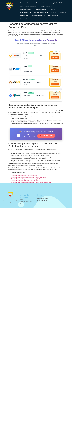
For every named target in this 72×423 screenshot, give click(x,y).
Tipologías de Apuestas (27, 19)
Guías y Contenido (25, 12)
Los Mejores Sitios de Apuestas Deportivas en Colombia (35, 3)
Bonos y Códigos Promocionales (29, 6)
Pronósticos (62, 12)
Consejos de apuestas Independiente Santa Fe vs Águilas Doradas (27, 179)
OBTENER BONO (55, 57)
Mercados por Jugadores (41, 12)
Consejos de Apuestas (26, 9)
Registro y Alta (24, 15)
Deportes (54, 9)
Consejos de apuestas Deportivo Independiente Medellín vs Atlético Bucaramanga (31, 182)
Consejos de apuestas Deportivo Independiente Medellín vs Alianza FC (28, 177)
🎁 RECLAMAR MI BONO (46, 136)
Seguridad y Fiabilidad (38, 15)
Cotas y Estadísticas (42, 9)
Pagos (53, 12)
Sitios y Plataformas (53, 15)
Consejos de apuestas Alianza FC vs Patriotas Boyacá (24, 176)
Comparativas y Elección (48, 6)
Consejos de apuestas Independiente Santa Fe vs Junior (25, 181)
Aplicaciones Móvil (58, 3)
